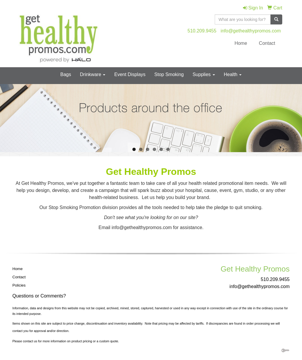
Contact (267, 43)
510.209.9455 (202, 30)
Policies (19, 285)
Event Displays (129, 74)
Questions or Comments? (39, 295)
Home (240, 43)
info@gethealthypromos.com (251, 30)
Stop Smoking (169, 74)
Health (233, 74)
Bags (65, 74)
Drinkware (92, 74)
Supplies (204, 74)
